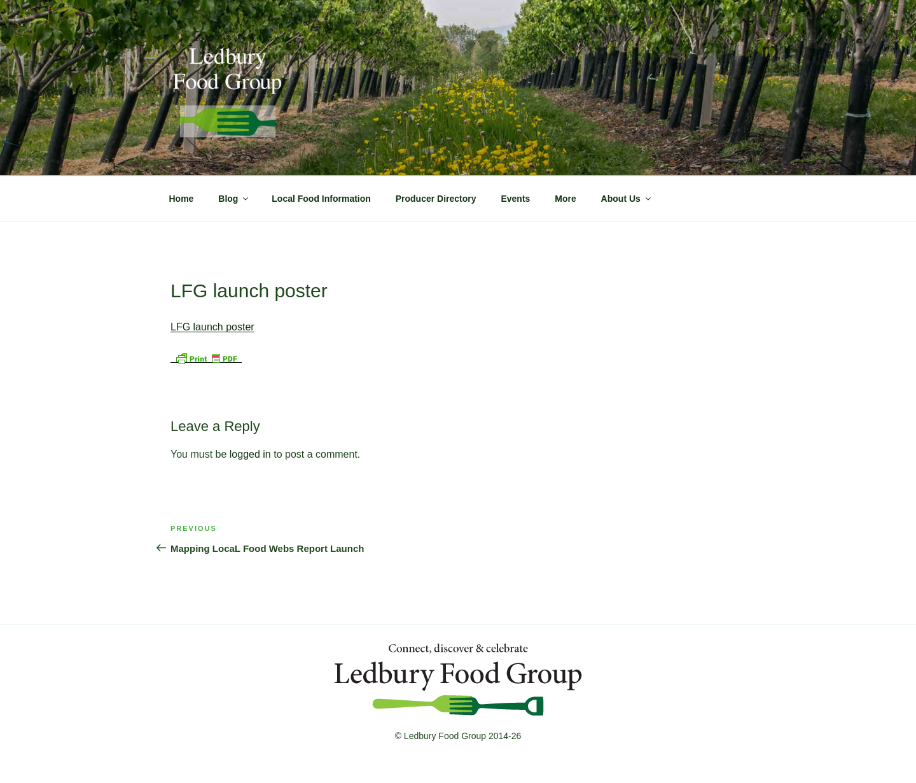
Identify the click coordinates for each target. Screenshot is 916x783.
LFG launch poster (212, 326)
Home (181, 199)
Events (515, 199)
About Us (627, 199)
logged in (250, 454)
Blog (234, 199)
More (565, 199)
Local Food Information (321, 199)
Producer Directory (436, 199)
